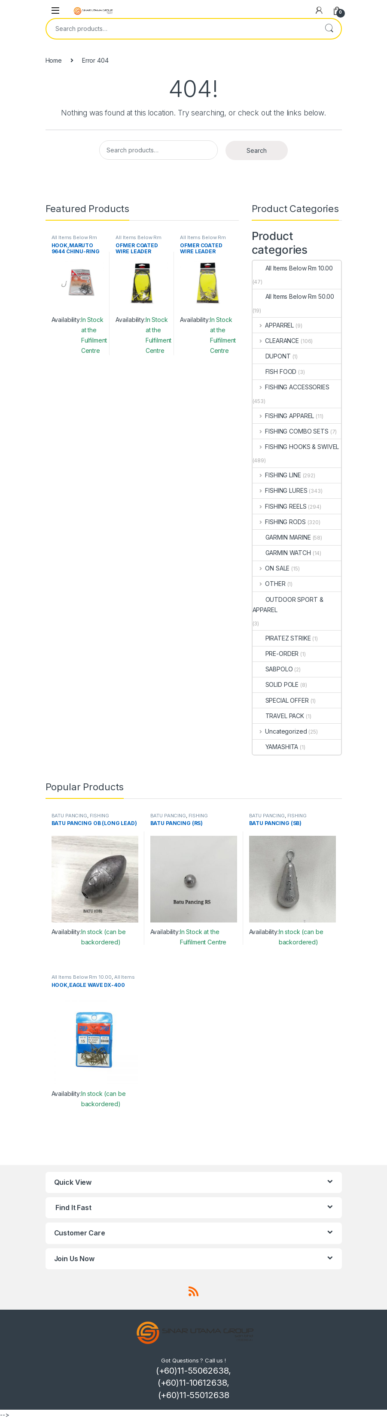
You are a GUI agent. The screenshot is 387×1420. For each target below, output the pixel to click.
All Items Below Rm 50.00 (294, 296)
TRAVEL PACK (278, 715)
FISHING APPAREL (283, 415)
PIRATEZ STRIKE (282, 638)
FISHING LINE (277, 475)
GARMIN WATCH (282, 552)
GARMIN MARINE (282, 537)
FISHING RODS (279, 521)
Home (54, 60)
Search (329, 29)
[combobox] (181, 29)
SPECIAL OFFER (281, 700)
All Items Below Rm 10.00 (293, 268)
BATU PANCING (69, 816)
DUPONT (272, 356)
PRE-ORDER (276, 653)
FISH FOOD (275, 371)
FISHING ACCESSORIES (291, 387)
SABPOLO (273, 669)
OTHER (269, 583)
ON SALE (271, 568)
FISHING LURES (280, 490)
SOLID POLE (276, 684)
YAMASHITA (276, 746)
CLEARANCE (276, 340)
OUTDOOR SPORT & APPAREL (288, 604)
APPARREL (273, 325)
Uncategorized (280, 731)
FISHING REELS (280, 506)
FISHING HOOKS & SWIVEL (296, 446)
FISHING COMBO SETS (291, 431)
